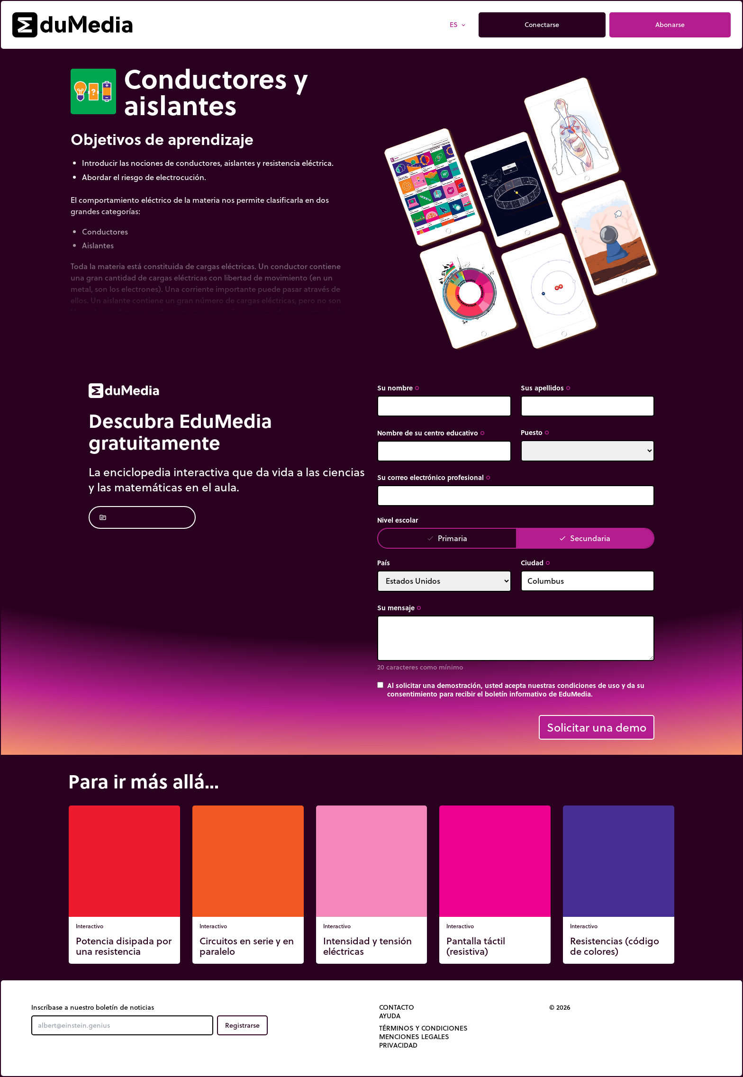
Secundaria (584, 538)
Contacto (396, 1007)
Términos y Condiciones (423, 1028)
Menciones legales (414, 1036)
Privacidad (398, 1045)
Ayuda (389, 1016)
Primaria (446, 538)
